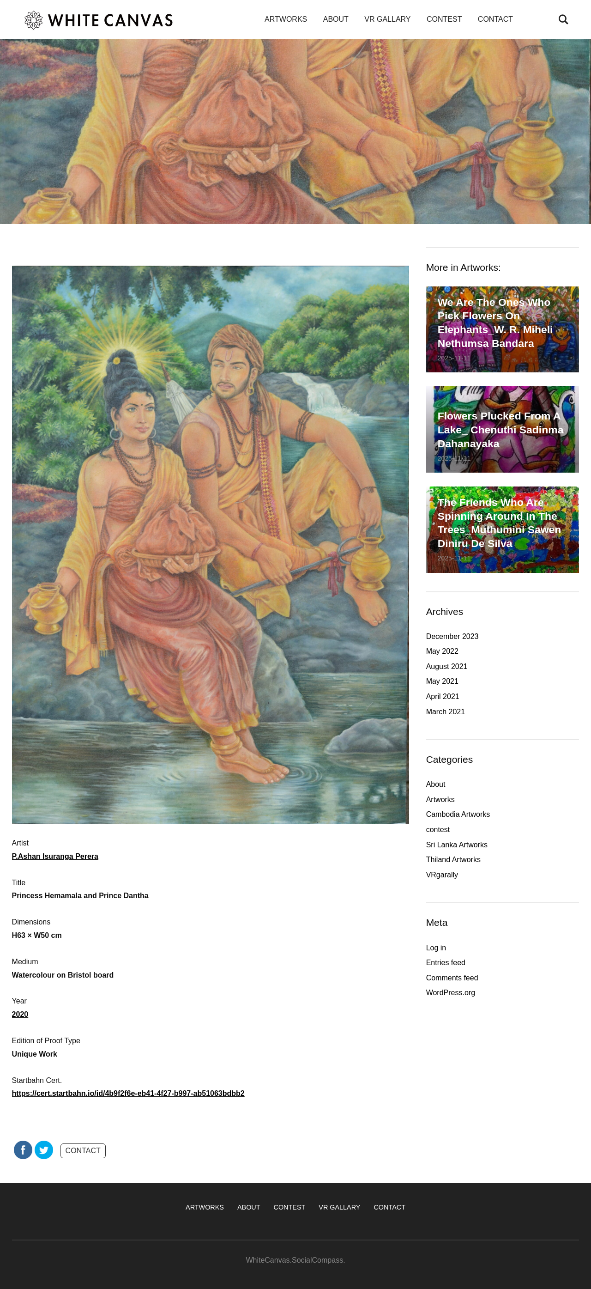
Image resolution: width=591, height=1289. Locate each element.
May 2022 (442, 651)
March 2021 (445, 712)
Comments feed (452, 978)
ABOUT (336, 19)
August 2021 (447, 666)
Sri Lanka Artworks (457, 845)
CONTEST (444, 19)
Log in (436, 948)
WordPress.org (450, 993)
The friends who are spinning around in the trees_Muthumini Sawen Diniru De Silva (499, 523)
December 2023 (452, 636)
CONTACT (495, 19)
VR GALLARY (387, 19)
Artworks (440, 799)
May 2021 (442, 681)
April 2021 (442, 696)
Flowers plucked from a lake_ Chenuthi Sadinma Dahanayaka (501, 430)
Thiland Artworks (453, 859)
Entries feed (445, 963)
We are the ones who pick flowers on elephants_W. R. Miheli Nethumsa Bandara (495, 322)
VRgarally (442, 875)
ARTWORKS (286, 19)
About (436, 784)
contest (438, 829)
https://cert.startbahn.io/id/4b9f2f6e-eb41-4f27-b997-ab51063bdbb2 (128, 1093)
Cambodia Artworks (458, 814)
